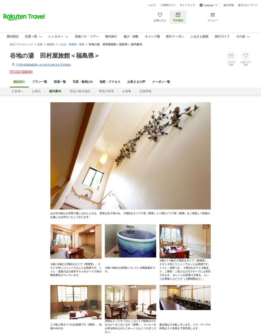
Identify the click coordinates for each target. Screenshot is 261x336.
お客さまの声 (136, 81)
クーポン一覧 (161, 81)
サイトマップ (187, 5)
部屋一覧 (60, 81)
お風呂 (36, 91)
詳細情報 (145, 91)
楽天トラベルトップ (21, 44)
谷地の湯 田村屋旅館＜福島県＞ (55, 55)
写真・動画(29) (83, 81)
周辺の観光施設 (80, 91)
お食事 (126, 91)
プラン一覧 (39, 81)
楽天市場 (228, 5)
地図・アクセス (109, 81)
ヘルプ (152, 5)
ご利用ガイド (167, 5)
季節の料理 (106, 91)
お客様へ (18, 91)
